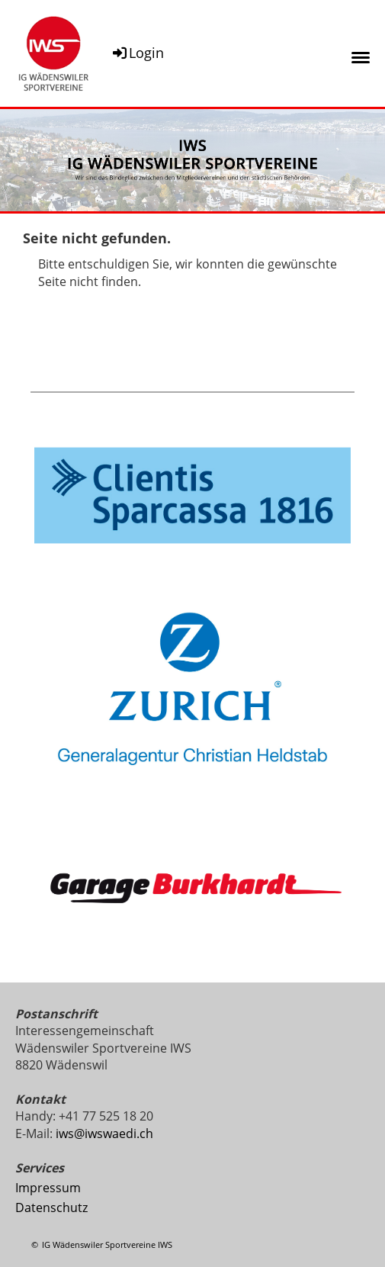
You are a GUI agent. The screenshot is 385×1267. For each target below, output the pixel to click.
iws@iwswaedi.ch (104, 1133)
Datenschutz (51, 1207)
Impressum (48, 1187)
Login (137, 52)
